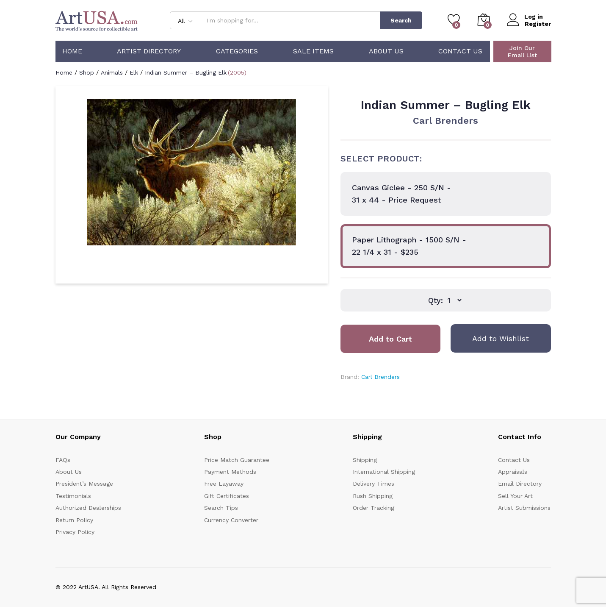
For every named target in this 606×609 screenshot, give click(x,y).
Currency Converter (231, 520)
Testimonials (73, 495)
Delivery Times (373, 483)
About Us (386, 51)
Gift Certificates (226, 495)
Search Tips (221, 507)
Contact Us (460, 51)
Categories (237, 51)
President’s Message (84, 483)
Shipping (365, 459)
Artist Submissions (524, 507)
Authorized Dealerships (88, 507)
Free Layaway (224, 483)
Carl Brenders (445, 120)
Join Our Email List (522, 51)
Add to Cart (390, 338)
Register (538, 23)
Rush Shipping (373, 495)
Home (72, 51)
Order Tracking (373, 507)
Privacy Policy (74, 531)
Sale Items (313, 51)
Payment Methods (230, 471)
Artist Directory (149, 51)
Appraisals (512, 471)
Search (401, 20)
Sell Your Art (515, 495)
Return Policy (74, 520)
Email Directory (520, 483)
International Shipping (384, 471)
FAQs (62, 459)
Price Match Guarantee (236, 459)
